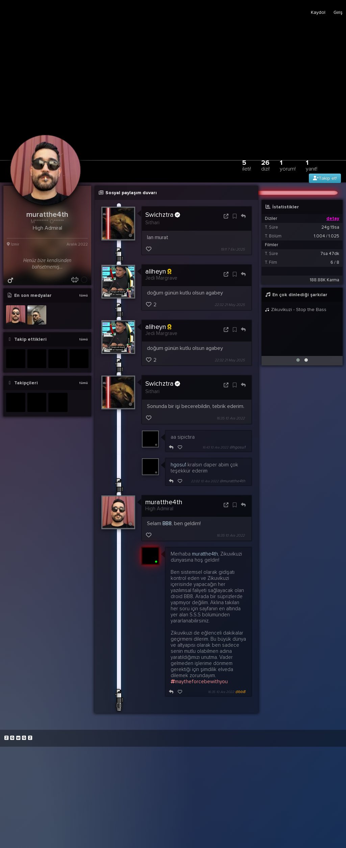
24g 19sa (330, 227)
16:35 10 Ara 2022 (231, 418)
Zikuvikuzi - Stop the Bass (295, 309)
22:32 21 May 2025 (230, 305)
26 (265, 165)
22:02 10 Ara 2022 (205, 481)
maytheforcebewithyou (199, 681)
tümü (83, 295)
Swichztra (162, 215)
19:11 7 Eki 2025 (233, 249)
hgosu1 (178, 465)
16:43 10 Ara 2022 (215, 447)
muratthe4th (163, 502)
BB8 (167, 523)
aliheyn (158, 271)
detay (332, 218)
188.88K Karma (324, 280)
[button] (298, 360)
